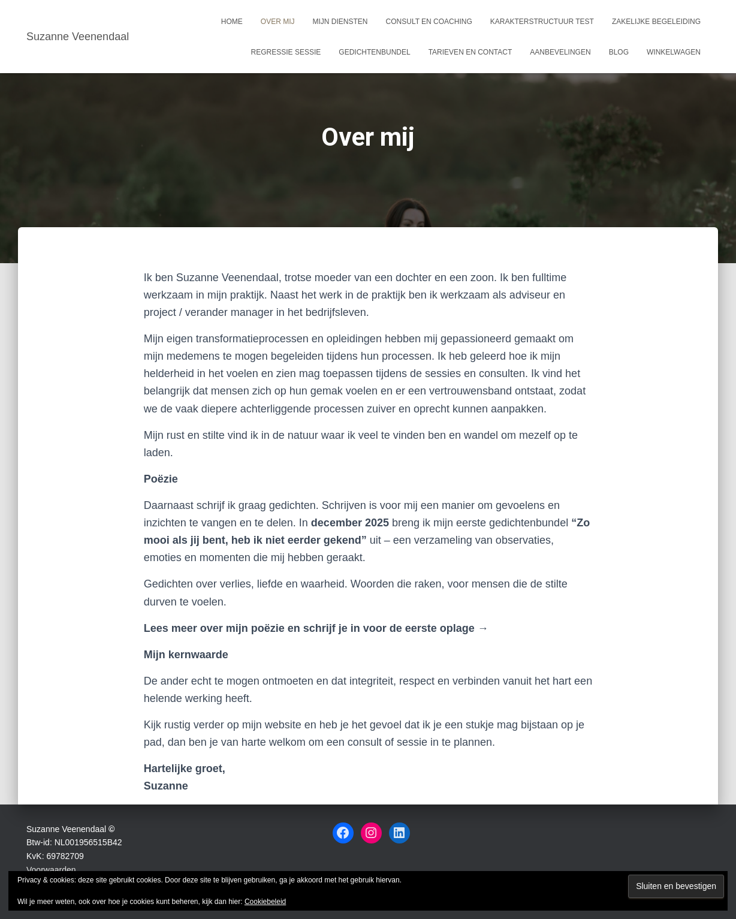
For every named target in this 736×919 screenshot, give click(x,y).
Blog (619, 52)
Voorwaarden (51, 870)
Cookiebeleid (265, 901)
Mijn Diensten (340, 21)
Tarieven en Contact (470, 52)
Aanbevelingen (560, 52)
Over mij (278, 21)
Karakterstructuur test (542, 21)
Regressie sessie (286, 52)
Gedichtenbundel (374, 52)
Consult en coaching (429, 21)
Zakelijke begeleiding (656, 21)
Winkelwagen (674, 52)
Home (232, 21)
